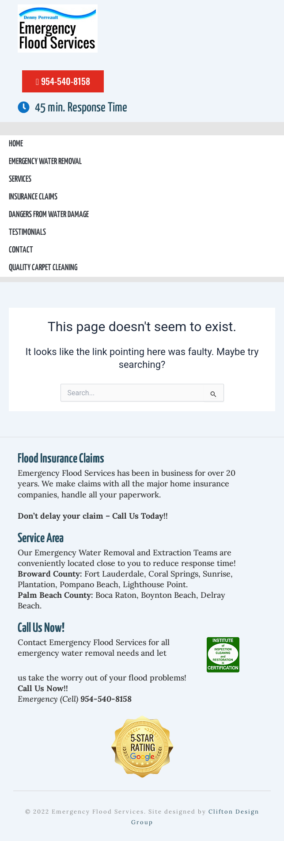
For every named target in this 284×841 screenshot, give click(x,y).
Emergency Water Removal (45, 161)
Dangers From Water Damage (49, 214)
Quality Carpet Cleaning (43, 268)
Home (16, 144)
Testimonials (27, 232)
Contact (21, 250)
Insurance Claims (33, 197)
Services (20, 179)
